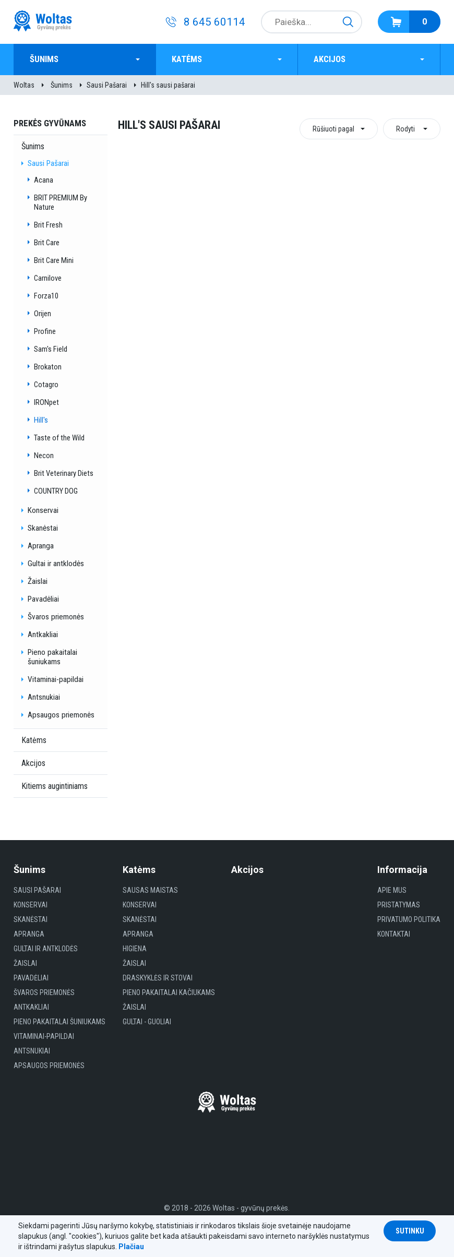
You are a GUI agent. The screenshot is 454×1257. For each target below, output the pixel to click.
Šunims (44, 59)
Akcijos (329, 59)
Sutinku (410, 1231)
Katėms (187, 59)
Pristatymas (398, 905)
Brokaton (48, 367)
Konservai (43, 510)
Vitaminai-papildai (55, 679)
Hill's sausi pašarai (168, 85)
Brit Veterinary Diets (63, 473)
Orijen (42, 313)
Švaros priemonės (56, 616)
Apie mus (392, 890)
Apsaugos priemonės (61, 715)
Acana (43, 180)
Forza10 (46, 296)
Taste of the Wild (59, 437)
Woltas (24, 85)
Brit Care (46, 242)
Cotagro (46, 384)
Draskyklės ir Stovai (158, 978)
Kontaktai (393, 934)
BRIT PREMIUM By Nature (60, 202)
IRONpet (46, 402)
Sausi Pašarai (107, 85)
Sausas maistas (150, 890)
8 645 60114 (214, 22)
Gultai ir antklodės (56, 563)
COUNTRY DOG (56, 491)
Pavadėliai (43, 599)
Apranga (41, 545)
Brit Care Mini (54, 260)
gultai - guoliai (147, 1021)
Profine (45, 331)
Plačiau (131, 1246)
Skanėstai (43, 528)
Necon (44, 455)
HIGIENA (135, 948)
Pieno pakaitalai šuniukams (52, 657)
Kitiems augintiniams (54, 786)
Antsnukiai (44, 697)
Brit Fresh (48, 225)
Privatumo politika (408, 919)
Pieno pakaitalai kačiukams (169, 992)
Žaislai (37, 581)
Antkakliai (43, 634)
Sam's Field (50, 349)
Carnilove (48, 278)
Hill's (41, 420)
